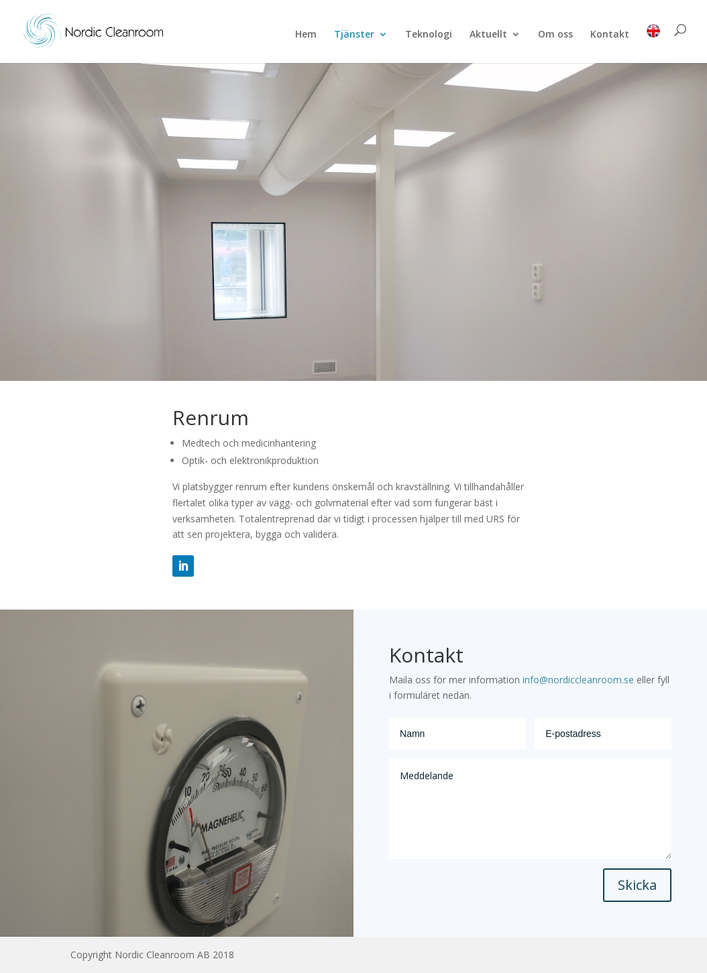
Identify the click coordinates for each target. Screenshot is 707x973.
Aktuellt (488, 35)
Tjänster (354, 35)
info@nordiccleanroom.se (577, 679)
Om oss (555, 35)
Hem (306, 35)
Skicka (637, 885)
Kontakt (609, 35)
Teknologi (428, 35)
